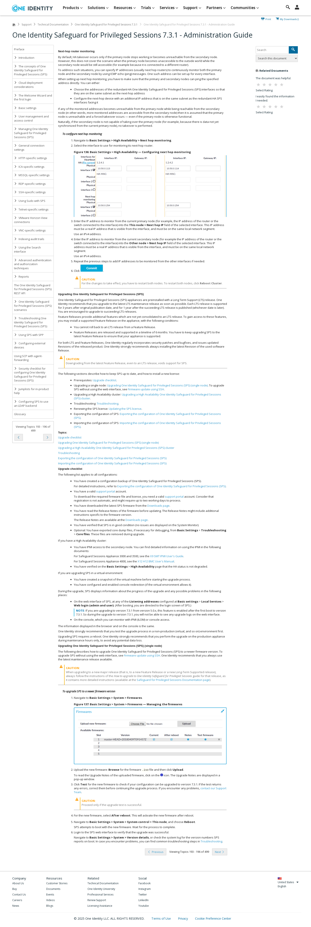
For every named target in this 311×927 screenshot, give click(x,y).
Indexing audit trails (29, 239)
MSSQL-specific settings (32, 175)
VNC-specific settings (30, 230)
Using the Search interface (27, 249)
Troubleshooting (69, 453)
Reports (21, 276)
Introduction (24, 58)
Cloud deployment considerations (28, 85)
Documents (53, 889)
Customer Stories (56, 883)
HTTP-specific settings (30, 158)
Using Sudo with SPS (29, 201)
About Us (18, 883)
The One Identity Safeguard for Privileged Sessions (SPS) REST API (33, 289)
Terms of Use (161, 918)
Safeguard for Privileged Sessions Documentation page (173, 680)
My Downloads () (289, 19)
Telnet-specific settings (31, 209)
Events (50, 894)
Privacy (183, 918)
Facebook (144, 883)
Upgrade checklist (69, 437)
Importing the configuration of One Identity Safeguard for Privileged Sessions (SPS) (112, 463)
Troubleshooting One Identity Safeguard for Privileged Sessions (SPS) (30, 322)
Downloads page (158, 506)
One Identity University (101, 889)
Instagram (144, 889)
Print (268, 19)
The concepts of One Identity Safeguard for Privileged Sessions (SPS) (30, 70)
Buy (14, 889)
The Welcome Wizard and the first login (33, 97)
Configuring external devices (29, 345)
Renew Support (96, 900)
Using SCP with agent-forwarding (28, 358)
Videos (50, 900)
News (15, 906)
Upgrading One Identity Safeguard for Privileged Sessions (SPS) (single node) (108, 443)
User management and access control (31, 118)
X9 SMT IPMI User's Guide (166, 556)
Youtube (143, 906)
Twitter (142, 894)
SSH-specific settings (30, 192)
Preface (19, 49)
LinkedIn (143, 900)
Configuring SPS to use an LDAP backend (31, 404)
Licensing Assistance (99, 906)
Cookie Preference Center (213, 918)
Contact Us (19, 894)
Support (27, 24)
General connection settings (29, 148)
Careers (17, 900)
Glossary (20, 414)
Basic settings (25, 108)
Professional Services (100, 894)
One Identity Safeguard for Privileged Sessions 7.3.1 (106, 24)
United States (288, 882)
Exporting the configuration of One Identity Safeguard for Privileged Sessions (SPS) (112, 458)
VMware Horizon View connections (30, 220)
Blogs (49, 906)
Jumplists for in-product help (31, 391)
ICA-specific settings (29, 167)
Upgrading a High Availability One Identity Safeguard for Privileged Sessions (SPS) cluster (116, 448)
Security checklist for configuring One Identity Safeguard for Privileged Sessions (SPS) (30, 375)
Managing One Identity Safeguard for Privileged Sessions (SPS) (31, 133)
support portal (105, 491)
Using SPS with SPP (29, 335)
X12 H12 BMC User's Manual (156, 561)
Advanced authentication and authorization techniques (32, 264)
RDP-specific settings (30, 184)
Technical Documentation (53, 24)
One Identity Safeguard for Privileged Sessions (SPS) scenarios (33, 306)
